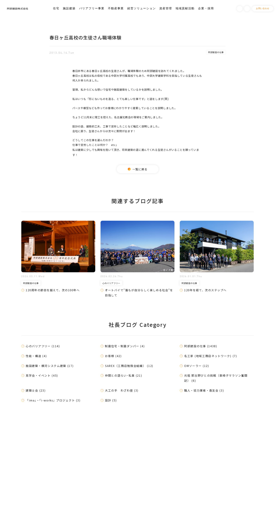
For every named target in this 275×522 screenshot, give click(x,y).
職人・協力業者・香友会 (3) (204, 390)
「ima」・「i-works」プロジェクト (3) (53, 400)
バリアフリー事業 (91, 8)
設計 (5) (111, 400)
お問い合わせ (262, 8)
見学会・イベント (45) (42, 375)
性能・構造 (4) (36, 356)
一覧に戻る (137, 169)
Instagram (247, 8)
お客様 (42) (113, 356)
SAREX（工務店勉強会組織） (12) (129, 366)
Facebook (239, 8)
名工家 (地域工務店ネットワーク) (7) (210, 356)
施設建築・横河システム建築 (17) (50, 366)
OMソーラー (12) (196, 366)
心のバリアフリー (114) (43, 346)
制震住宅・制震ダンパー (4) (125, 346)
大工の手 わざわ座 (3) (122, 390)
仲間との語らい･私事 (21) (123, 375)
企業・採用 (206, 8)
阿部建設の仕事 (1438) (200, 346)
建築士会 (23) (36, 390)
